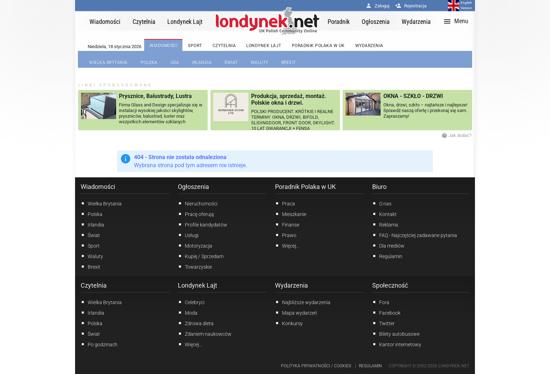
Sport (90, 245)
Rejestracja (411, 5)
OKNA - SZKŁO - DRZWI (413, 96)
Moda (187, 312)
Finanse (287, 224)
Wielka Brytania (101, 203)
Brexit (90, 266)
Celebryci (191, 302)
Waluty (92, 256)
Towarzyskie (195, 266)
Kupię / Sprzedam (200, 256)
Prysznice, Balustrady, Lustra (155, 96)
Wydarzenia (291, 285)
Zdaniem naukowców (205, 333)
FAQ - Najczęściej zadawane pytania (414, 235)
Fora (380, 302)
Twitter (383, 323)
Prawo (285, 235)
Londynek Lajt (197, 285)
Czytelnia (94, 285)
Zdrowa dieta (196, 323)
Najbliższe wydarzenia (302, 302)
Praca (285, 203)
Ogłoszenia (193, 186)
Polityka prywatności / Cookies (316, 365)
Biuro (379, 186)
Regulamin (387, 256)
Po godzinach (99, 344)
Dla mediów (388, 245)
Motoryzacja (195, 245)
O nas (381, 203)
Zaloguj (377, 5)
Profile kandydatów (202, 224)
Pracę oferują (196, 214)
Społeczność (390, 285)
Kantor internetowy (396, 344)
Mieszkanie (290, 214)
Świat (90, 235)
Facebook (386, 312)
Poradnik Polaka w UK (305, 186)
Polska (91, 214)
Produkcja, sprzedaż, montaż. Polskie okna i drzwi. (288, 99)
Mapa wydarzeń (296, 312)
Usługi (188, 235)
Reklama (385, 224)
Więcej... (190, 344)
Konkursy (289, 323)
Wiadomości (98, 186)
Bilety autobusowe (396, 333)
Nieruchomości (197, 203)
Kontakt (384, 214)
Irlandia (92, 224)
